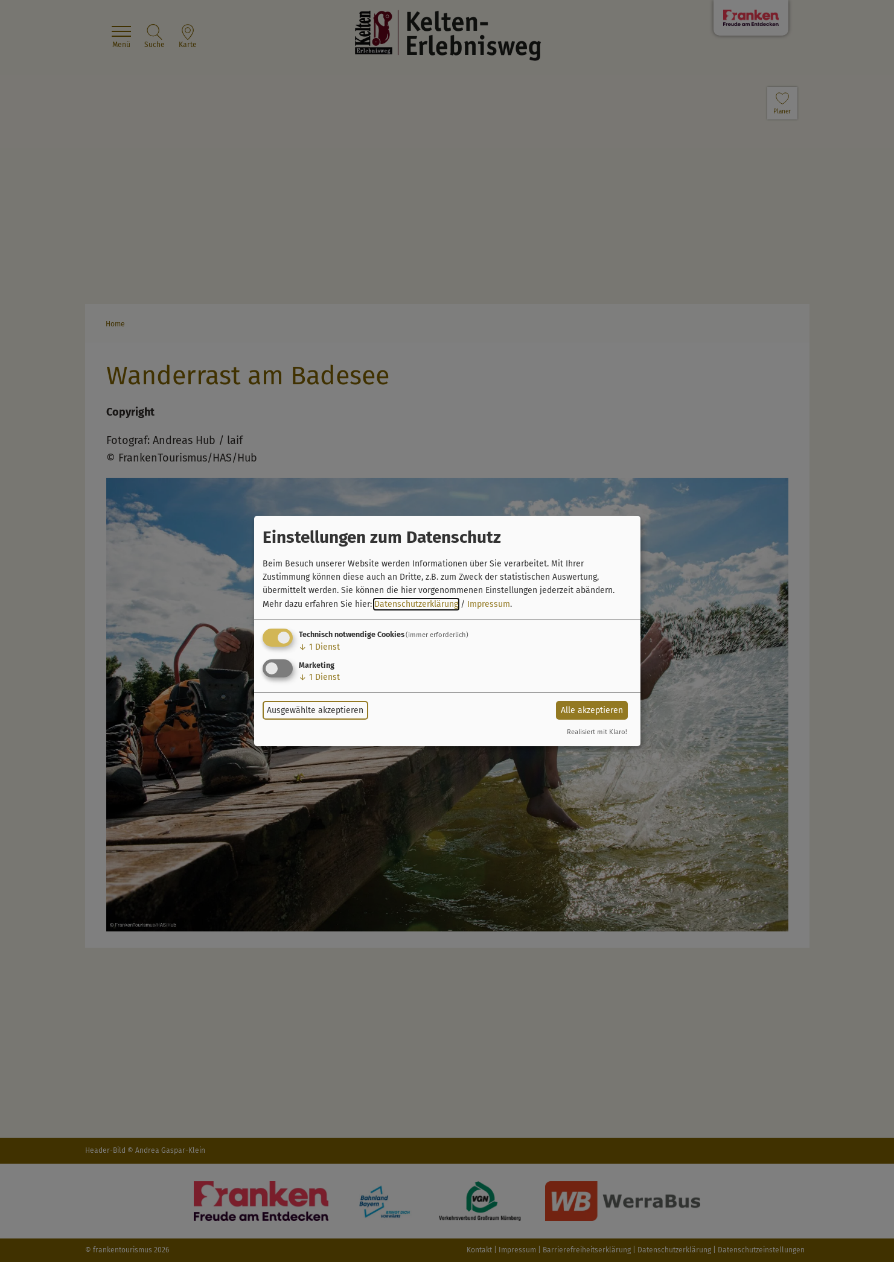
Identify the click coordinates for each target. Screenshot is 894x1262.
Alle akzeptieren (592, 710)
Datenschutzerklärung (416, 604)
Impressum (488, 604)
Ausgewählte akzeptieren (315, 710)
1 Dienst (319, 647)
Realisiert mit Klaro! (597, 732)
